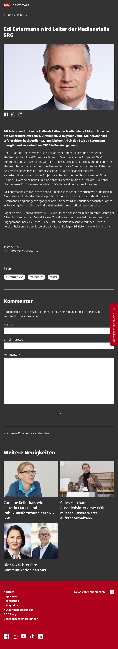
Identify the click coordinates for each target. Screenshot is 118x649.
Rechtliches (11, 600)
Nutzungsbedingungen (19, 609)
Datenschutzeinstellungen (21, 618)
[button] (112, 5)
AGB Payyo (11, 614)
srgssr (54, 277)
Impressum (11, 596)
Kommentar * (12, 354)
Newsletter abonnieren (94, 592)
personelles (36, 277)
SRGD (19, 15)
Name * (8, 324)
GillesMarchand (14, 277)
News (27, 15)
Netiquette (11, 605)
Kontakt (9, 591)
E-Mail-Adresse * (14, 339)
